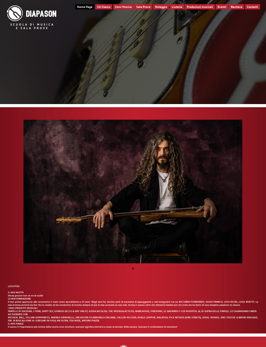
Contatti (252, 7)
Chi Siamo (103, 7)
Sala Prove (143, 7)
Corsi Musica (123, 7)
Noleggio (161, 7)
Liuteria (177, 7)
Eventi (222, 7)
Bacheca (236, 7)
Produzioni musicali (200, 7)
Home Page (84, 7)
